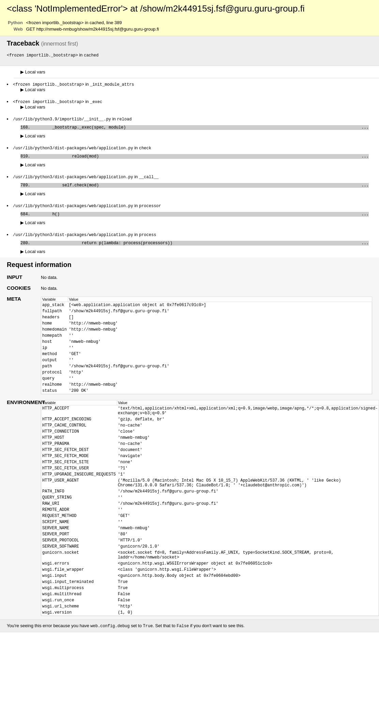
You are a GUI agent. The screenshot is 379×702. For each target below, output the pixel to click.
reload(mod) (201, 160)
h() (201, 220)
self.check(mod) (201, 190)
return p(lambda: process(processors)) (201, 250)
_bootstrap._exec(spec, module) (201, 129)
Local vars (32, 72)
